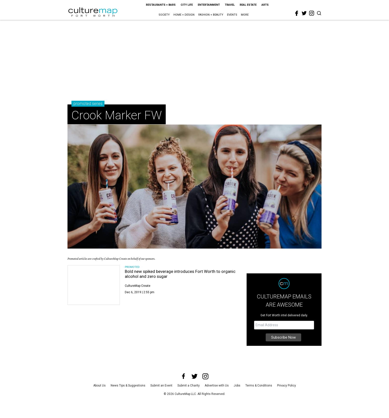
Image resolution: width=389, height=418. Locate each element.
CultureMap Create (137, 286)
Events (232, 14)
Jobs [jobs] (237, 385)
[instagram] (311, 13)
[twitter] (304, 13)
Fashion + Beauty (210, 14)
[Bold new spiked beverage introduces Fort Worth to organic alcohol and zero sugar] (93, 285)
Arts (265, 4)
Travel (230, 4)
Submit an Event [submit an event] (161, 385)
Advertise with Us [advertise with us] (217, 385)
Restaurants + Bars (161, 4)
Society (164, 14)
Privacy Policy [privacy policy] (286, 385)
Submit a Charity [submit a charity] (188, 385)
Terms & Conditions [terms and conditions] (258, 385)
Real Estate (248, 4)
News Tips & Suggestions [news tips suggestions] (128, 385)
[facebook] (296, 13)
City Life (187, 4)
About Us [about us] (99, 385)
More (245, 14)
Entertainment (209, 4)
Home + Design (183, 14)
